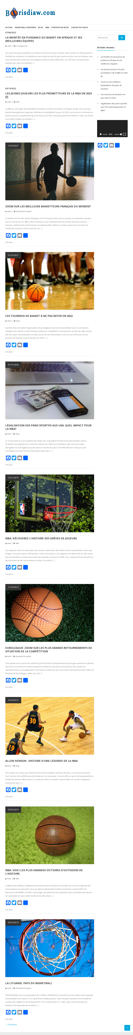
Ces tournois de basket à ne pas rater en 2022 (39, 316)
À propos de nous (60, 27)
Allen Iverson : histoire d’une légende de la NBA (41, 761)
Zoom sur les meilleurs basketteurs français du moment (48, 206)
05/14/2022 (10, 88)
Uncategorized (21, 46)
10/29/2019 (13, 700)
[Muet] (121, 134)
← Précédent (11, 1024)
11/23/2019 (13, 587)
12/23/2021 (13, 145)
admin (9, 46)
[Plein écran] (124, 134)
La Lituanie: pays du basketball (28, 983)
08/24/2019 (13, 922)
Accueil (9, 27)
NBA (47, 27)
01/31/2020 (13, 364)
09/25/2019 (13, 809)
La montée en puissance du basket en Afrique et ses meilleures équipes (113, 60)
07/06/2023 (10, 32)
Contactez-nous (79, 27)
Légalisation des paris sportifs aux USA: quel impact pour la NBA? (114, 107)
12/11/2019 (13, 477)
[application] (112, 128)
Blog (40, 27)
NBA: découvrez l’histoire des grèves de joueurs (41, 538)
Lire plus (9, 77)
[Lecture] (100, 134)
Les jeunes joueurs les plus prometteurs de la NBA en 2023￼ (114, 73)
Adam (9, 434)
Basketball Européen (25, 27)
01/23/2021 (13, 255)
